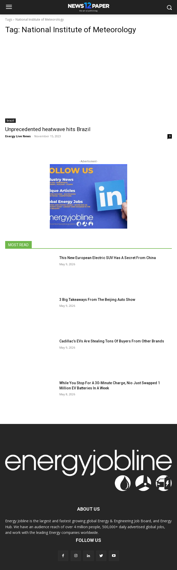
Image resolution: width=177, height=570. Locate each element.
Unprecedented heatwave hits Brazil (48, 129)
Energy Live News (18, 136)
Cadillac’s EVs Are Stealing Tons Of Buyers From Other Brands (111, 341)
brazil (10, 120)
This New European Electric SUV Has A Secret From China (107, 258)
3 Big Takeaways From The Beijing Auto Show (97, 300)
